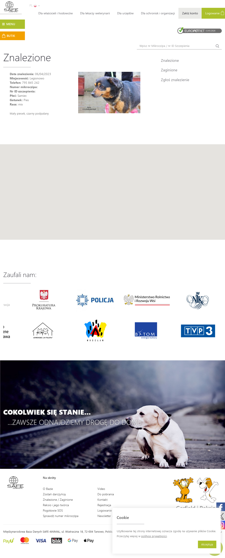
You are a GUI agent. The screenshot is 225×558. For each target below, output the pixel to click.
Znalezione (170, 60)
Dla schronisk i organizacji (158, 13)
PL (34, 5)
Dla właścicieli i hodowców (55, 13)
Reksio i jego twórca (56, 505)
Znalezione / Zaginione (58, 499)
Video (101, 489)
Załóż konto (190, 13)
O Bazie (48, 489)
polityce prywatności (154, 536)
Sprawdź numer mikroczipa (60, 516)
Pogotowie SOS (53, 510)
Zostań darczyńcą (54, 494)
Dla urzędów (125, 13)
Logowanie (104, 510)
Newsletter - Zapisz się (112, 516)
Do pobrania (105, 494)
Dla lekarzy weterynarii (95, 13)
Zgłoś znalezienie (175, 79)
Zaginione (169, 69)
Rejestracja (104, 505)
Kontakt (102, 499)
